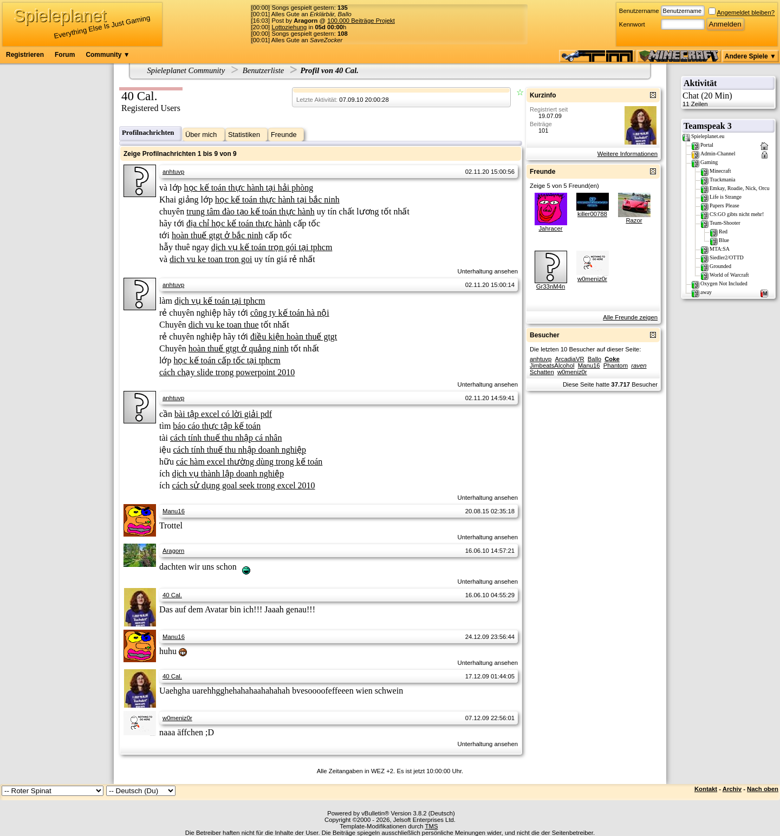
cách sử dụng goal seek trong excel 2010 (243, 485)
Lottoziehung (289, 27)
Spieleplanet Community (186, 70)
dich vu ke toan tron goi (211, 259)
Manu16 (173, 511)
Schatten (542, 372)
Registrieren (25, 54)
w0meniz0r (177, 718)
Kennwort (632, 24)
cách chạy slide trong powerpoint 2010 (227, 372)
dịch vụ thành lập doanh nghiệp (228, 473)
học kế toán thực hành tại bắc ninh (277, 199)
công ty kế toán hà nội (289, 312)
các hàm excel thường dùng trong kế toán (249, 461)
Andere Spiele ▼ (750, 56)
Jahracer (550, 228)
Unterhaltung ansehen (488, 271)
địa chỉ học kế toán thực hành (238, 223)
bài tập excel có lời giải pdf (223, 414)
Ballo (594, 359)
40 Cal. (172, 595)
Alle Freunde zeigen (630, 317)
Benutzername (639, 11)
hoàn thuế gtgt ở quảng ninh (238, 348)
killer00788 (592, 214)
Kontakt (705, 789)
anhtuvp (173, 171)
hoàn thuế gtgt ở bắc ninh (217, 235)
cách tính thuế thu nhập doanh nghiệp (239, 449)
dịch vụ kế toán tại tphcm (219, 300)
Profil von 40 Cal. (329, 70)
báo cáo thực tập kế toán (217, 425)
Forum (65, 54)
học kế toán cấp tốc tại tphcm (226, 360)
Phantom (615, 365)
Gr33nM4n (551, 286)
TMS (431, 826)
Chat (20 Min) (728, 99)
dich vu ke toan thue (223, 324)
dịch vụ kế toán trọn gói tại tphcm (272, 247)
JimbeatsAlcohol (552, 365)
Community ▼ (107, 54)
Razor (634, 220)
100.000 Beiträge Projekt (361, 20)
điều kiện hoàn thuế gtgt (293, 336)
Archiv (732, 789)
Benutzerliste (263, 70)
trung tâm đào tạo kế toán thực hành (250, 211)
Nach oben (762, 789)
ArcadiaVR (569, 359)
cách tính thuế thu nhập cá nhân (226, 437)
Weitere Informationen (627, 154)
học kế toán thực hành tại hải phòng (249, 187)
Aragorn (173, 550)
